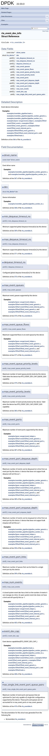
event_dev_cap (21, 91)
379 (15, 383)
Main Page (5, 8)
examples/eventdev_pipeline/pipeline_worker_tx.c (24, 118)
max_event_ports (22, 78)
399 (15, 573)
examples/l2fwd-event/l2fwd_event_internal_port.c (26, 307)
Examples (4, 24)
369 (15, 231)
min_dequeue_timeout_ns (25, 58)
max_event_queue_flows (25, 69)
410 (15, 706)
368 (15, 208)
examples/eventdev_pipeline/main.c (20, 113)
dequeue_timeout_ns (23, 64)
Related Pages (6, 12)
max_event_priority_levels (25, 75)
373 (15, 277)
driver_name (20, 52)
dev (17, 55)
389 (15, 499)
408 (15, 674)
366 (14, 139)
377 (15, 355)
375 (15, 316)
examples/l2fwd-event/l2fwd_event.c (21, 658)
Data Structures (25, 16)
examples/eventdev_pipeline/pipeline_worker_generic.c (26, 116)
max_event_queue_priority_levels (28, 72)
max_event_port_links (24, 86)
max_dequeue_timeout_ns (25, 61)
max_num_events (22, 89)
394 (15, 548)
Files (25, 20)
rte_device (10, 55)
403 (15, 623)
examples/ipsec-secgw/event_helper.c (20, 121)
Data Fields (45, 31)
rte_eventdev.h (17, 42)
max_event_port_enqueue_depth (27, 83)
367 (15, 178)
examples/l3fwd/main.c (15, 135)
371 (15, 254)
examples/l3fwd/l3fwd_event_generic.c (21, 131)
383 (15, 411)
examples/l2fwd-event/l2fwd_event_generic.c (24, 304)
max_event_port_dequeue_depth (27, 80)
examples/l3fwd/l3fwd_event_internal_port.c (23, 133)
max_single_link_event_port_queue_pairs (30, 94)
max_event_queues (23, 66)
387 (15, 450)
